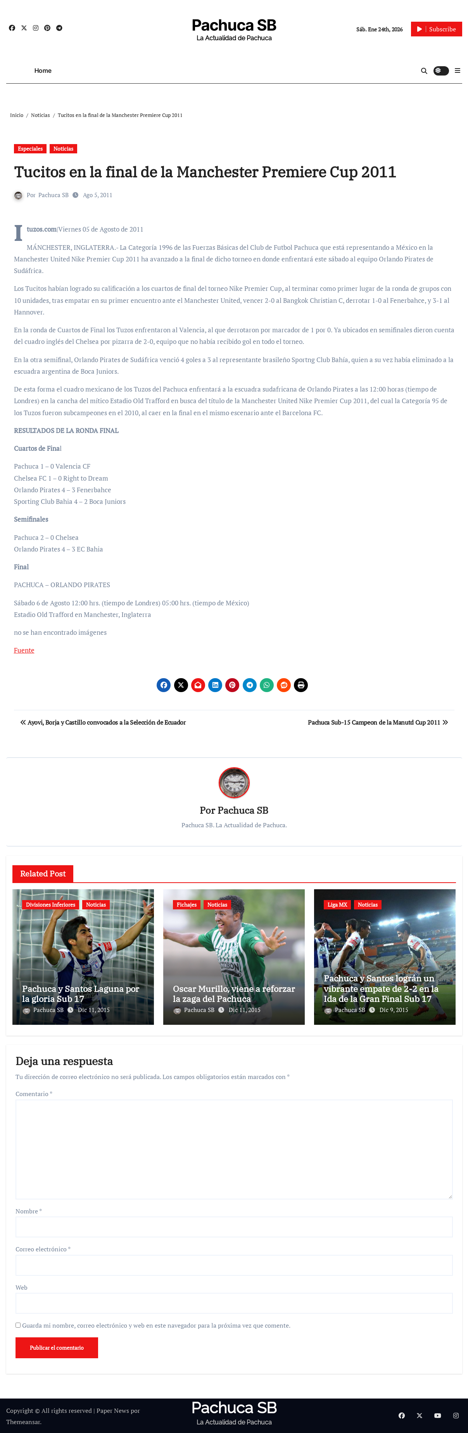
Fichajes (187, 905)
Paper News (113, 1410)
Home (43, 70)
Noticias (63, 148)
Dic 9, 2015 (394, 1010)
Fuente (24, 650)
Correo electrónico (43, 1248)
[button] (457, 70)
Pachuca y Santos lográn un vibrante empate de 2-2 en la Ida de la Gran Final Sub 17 (381, 989)
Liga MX (337, 905)
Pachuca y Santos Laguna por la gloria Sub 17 (80, 993)
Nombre (29, 1210)
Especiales (30, 148)
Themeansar (23, 1420)
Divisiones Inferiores (50, 905)
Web (22, 1286)
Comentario (34, 1093)
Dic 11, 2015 (94, 1010)
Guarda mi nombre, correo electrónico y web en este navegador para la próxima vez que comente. (156, 1324)
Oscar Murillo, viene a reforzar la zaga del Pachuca (234, 993)
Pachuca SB (234, 24)
